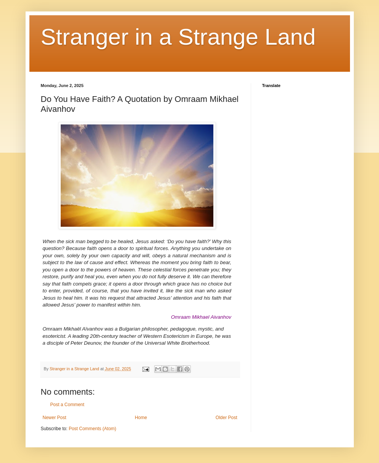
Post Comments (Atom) (92, 428)
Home (141, 417)
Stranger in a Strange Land (178, 37)
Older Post (226, 417)
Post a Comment (67, 404)
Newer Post (54, 417)
